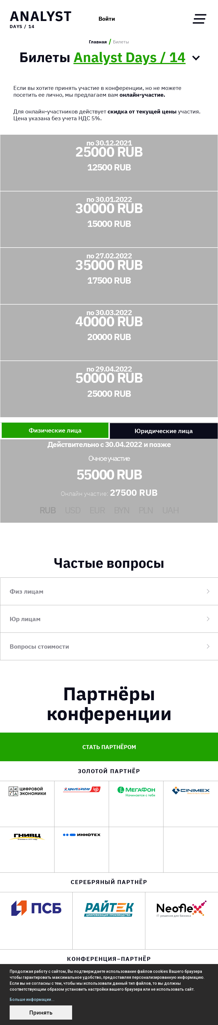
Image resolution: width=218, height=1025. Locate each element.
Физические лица (55, 428)
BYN (121, 508)
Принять (41, 1012)
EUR (97, 508)
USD (72, 508)
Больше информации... (32, 999)
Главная (98, 42)
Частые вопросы (109, 561)
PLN (146, 508)
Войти (91, 19)
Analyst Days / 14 (130, 56)
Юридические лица (164, 429)
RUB (47, 508)
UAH (170, 508)
